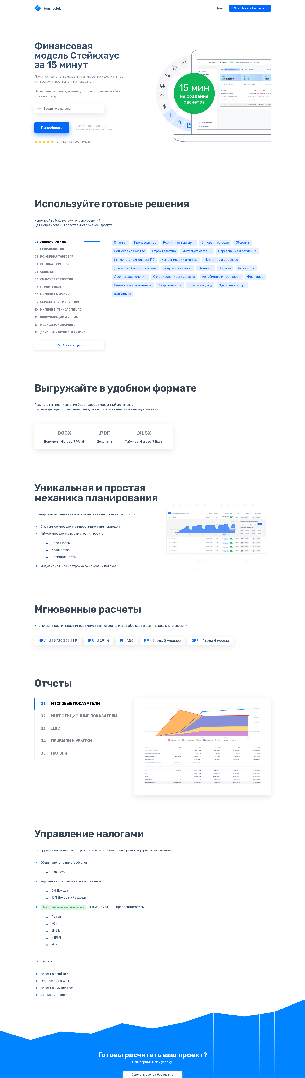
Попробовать (51, 127)
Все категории (69, 345)
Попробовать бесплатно (250, 8)
